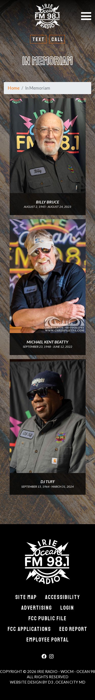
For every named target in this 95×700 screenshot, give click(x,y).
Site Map (26, 597)
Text (38, 39)
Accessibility (62, 597)
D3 (51, 682)
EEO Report (73, 629)
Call (57, 39)
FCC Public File (47, 618)
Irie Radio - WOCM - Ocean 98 (66, 671)
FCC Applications (29, 629)
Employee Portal (47, 639)
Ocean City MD (70, 682)
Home (14, 88)
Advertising (36, 607)
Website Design (26, 682)
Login (67, 607)
